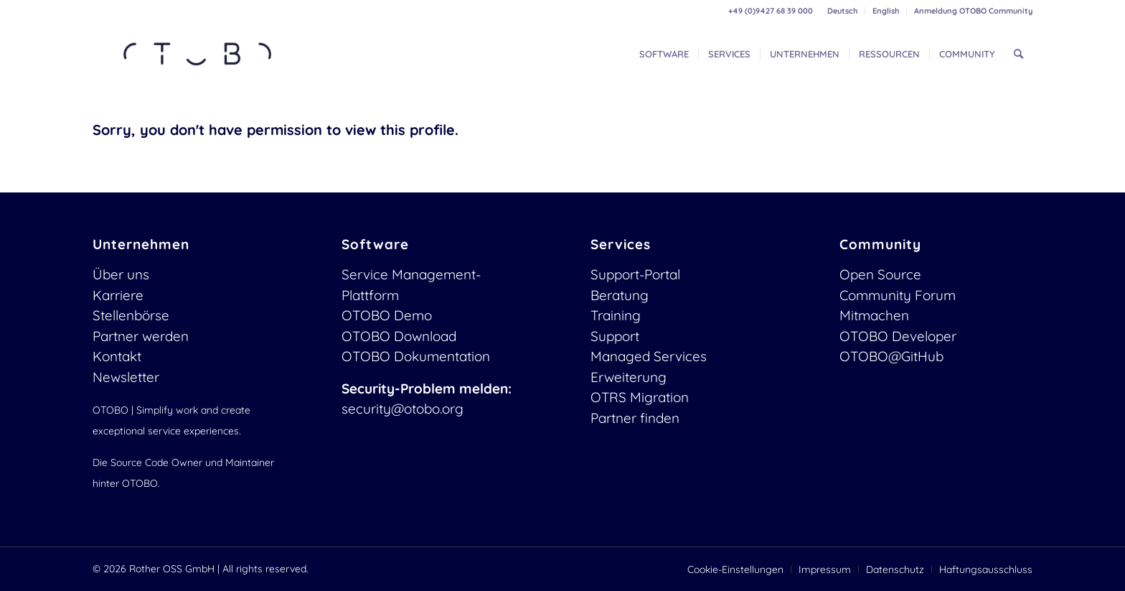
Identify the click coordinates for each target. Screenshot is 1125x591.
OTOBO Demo (387, 315)
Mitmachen (874, 315)
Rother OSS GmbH (172, 568)
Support (614, 336)
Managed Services (648, 356)
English (885, 11)
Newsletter (126, 377)
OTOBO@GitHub (891, 356)
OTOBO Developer (897, 336)
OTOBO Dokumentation (416, 356)
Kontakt (117, 356)
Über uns (121, 274)
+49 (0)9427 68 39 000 (770, 11)
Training (615, 315)
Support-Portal (635, 274)
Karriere (118, 295)
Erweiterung (628, 377)
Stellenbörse (131, 315)
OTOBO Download (399, 336)
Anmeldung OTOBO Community (973, 11)
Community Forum (897, 295)
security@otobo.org (402, 408)
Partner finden (634, 418)
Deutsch (842, 11)
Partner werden (141, 336)
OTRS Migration (639, 397)
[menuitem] (842, 10)
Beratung (619, 295)
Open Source (880, 274)
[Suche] (1018, 54)
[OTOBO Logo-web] (198, 54)
